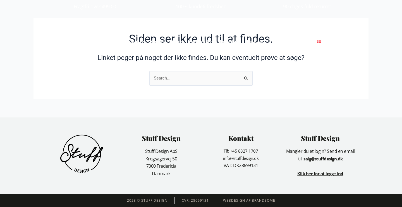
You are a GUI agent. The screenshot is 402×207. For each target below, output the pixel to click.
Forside (111, 41)
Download (230, 41)
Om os (157, 41)
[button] (334, 41)
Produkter (135, 41)
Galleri (176, 41)
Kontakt (255, 41)
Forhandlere (201, 41)
